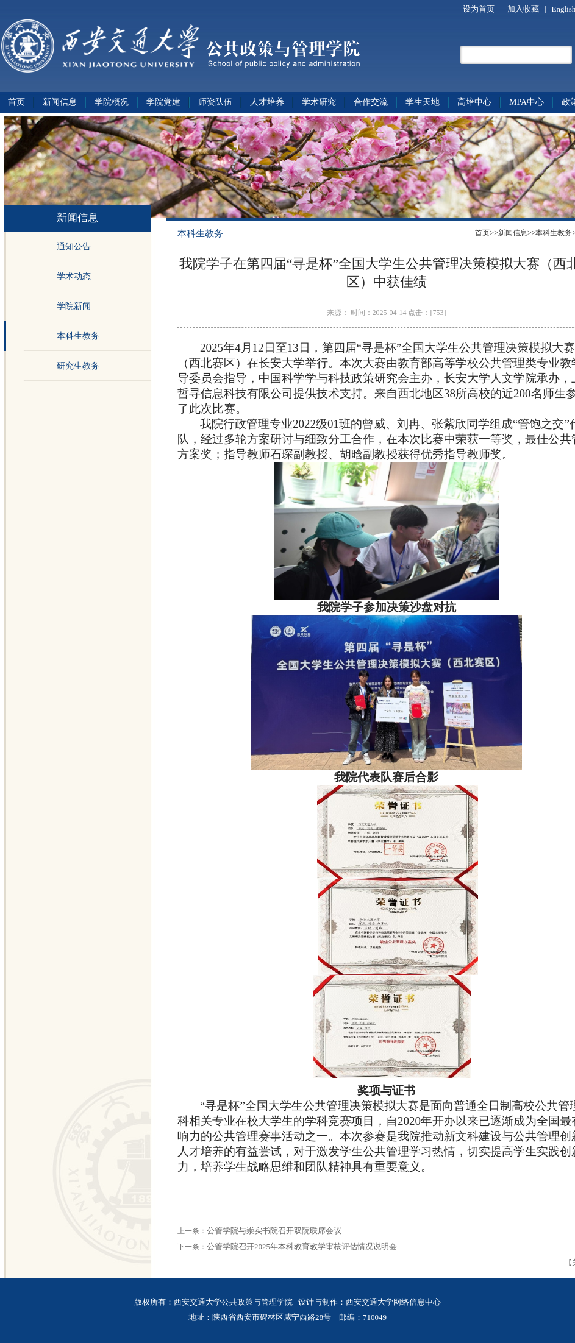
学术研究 (319, 102)
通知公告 (74, 246)
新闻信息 (60, 102)
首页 (16, 102)
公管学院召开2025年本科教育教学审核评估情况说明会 (302, 1246)
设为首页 (479, 8)
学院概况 (112, 102)
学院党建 (163, 102)
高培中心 (474, 102)
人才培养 (267, 102)
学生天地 (422, 102)
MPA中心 (526, 102)
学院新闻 (74, 306)
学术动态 (74, 276)
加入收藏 (524, 8)
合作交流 (371, 102)
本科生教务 (78, 336)
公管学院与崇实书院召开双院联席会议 (274, 1230)
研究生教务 (78, 365)
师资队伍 (215, 102)
